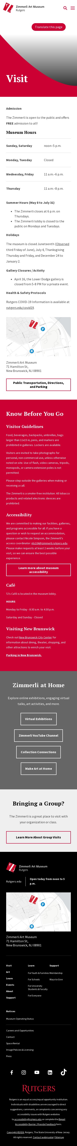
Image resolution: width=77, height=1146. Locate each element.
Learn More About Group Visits (38, 837)
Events (10, 984)
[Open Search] (65, 8)
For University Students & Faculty (38, 987)
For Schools (34, 979)
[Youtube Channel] (36, 1072)
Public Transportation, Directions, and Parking (38, 385)
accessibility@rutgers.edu (28, 1119)
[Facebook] (11, 1072)
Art (8, 971)
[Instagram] (24, 1072)
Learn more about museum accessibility (38, 570)
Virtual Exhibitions (38, 719)
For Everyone (34, 995)
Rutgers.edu (13, 881)
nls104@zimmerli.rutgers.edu (49, 543)
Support (11, 997)
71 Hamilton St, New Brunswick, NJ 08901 (23, 941)
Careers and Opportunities (20, 1030)
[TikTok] (64, 1072)
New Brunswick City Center (35, 637)
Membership (55, 973)
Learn (9, 978)
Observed (62, 244)
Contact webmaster (43, 1137)
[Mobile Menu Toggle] (72, 8)
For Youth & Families (38, 973)
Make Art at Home (38, 768)
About (9, 991)
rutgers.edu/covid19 (20, 308)
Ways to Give (56, 979)
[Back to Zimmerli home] (32, 8)
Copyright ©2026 (15, 1132)
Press (8, 1056)
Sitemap (59, 1137)
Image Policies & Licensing (19, 1049)
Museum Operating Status (20, 1018)
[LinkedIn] (50, 1072)
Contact (10, 1036)
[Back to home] (34, 868)
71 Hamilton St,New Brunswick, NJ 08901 (23, 366)
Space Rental (13, 1043)
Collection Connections (38, 752)
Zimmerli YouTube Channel (38, 735)
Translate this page (48, 27)
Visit (9, 965)
